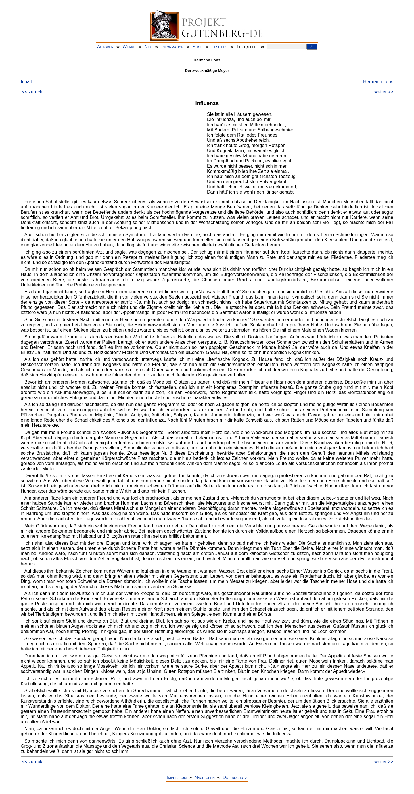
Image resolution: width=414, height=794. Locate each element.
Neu (148, 46)
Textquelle (247, 46)
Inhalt (26, 81)
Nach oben (204, 777)
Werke (128, 46)
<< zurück (32, 91)
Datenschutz (235, 777)
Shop (198, 46)
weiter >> (383, 91)
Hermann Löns (378, 81)
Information (172, 46)
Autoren (105, 46)
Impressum (177, 777)
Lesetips (219, 46)
